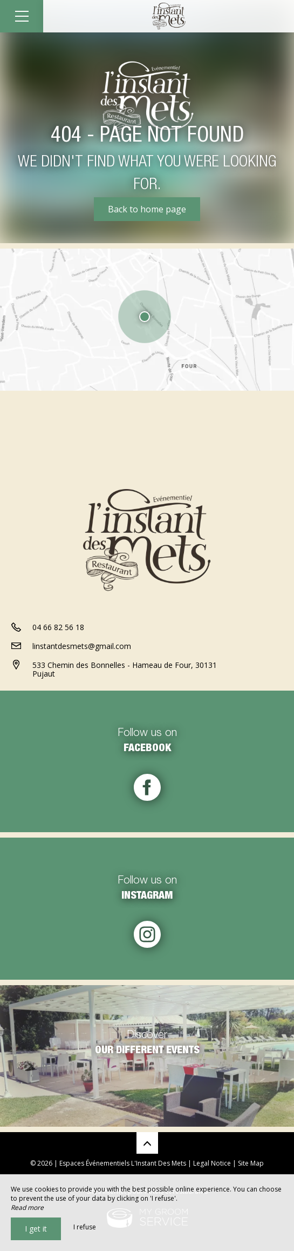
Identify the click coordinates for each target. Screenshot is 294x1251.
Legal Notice (212, 1163)
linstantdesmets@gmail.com (81, 646)
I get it (36, 1228)
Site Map (251, 1163)
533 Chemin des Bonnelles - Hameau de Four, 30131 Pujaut (124, 669)
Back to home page (147, 209)
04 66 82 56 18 (58, 627)
